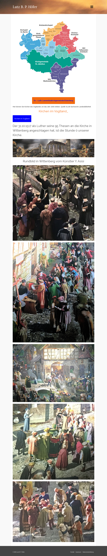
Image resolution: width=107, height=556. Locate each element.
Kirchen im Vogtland (22, 119)
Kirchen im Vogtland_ (53, 111)
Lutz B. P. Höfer (25, 7)
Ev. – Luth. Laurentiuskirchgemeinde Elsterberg (53, 100)
